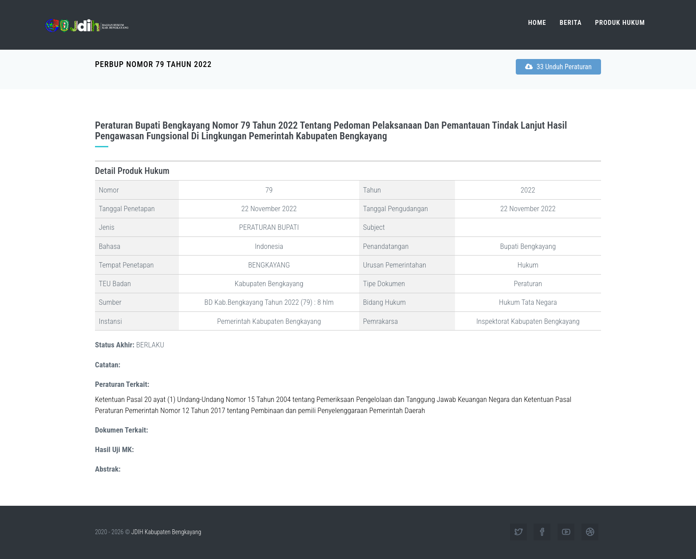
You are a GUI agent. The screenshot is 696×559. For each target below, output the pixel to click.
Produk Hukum (620, 23)
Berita (571, 23)
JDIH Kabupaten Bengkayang (166, 531)
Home (537, 23)
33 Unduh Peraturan (558, 67)
